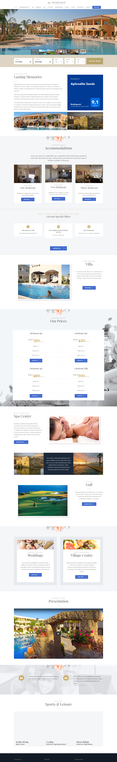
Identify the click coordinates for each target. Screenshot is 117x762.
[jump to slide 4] (58, 51)
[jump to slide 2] (43, 51)
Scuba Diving (22, 741)
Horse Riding (82, 741)
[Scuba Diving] (36, 712)
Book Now (94, 61)
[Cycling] (66, 712)
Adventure (49, 744)
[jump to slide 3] (51, 51)
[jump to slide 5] (66, 51)
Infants (78, 59)
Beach (18, 744)
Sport (23, 744)
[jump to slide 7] (82, 51)
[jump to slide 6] (74, 51)
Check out (37, 59)
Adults (56, 59)
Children (68, 59)
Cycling (49, 741)
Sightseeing (58, 744)
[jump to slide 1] (35, 51)
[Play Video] (58, 633)
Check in (17, 59)
